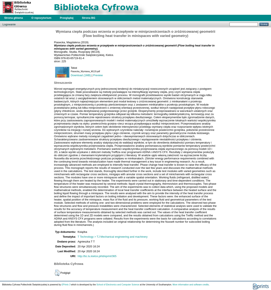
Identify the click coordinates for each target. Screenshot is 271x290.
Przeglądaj (66, 17)
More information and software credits (191, 284)
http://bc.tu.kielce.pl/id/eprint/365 (97, 256)
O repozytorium (41, 17)
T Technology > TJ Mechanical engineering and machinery (113, 236)
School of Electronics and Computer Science (117, 284)
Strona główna (13, 17)
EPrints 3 (66, 284)
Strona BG (88, 17)
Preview (98, 75)
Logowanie (9, 24)
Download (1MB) (81, 75)
